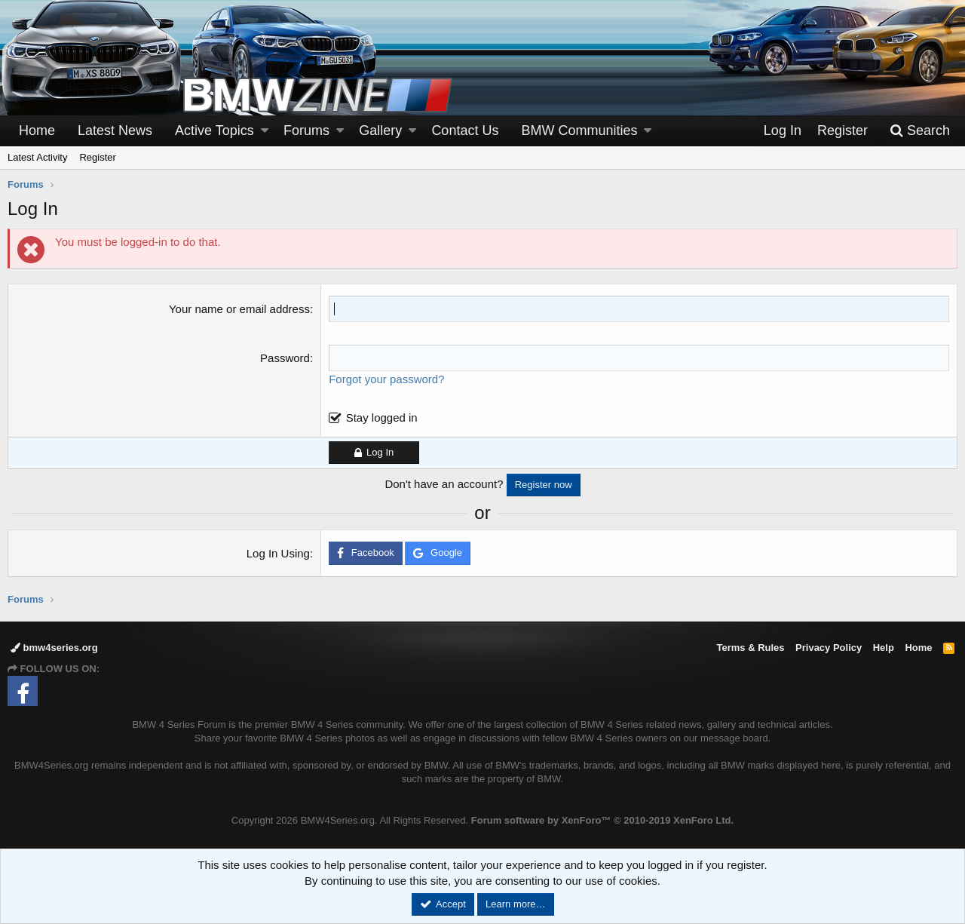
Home (37, 130)
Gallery (380, 130)
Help (883, 647)
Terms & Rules (750, 647)
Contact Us (464, 130)
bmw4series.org (54, 647)
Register (97, 157)
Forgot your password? (386, 379)
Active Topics (214, 130)
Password (285, 357)
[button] (264, 130)
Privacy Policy (828, 647)
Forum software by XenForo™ (602, 820)
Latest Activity (37, 157)
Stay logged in (382, 417)
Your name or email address (239, 308)
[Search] (919, 130)
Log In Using (278, 553)
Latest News (115, 130)
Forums (306, 130)
